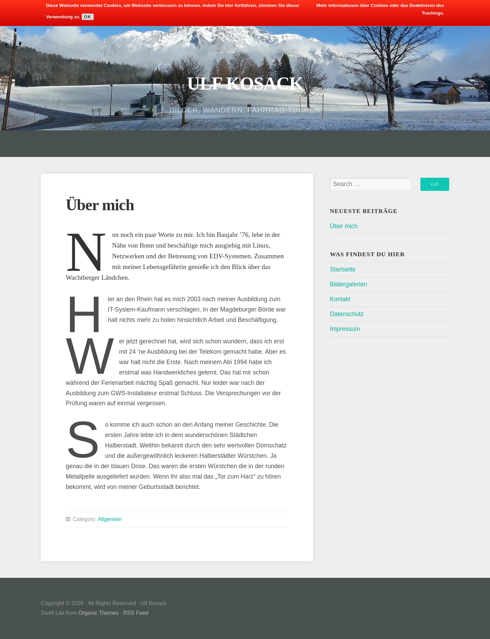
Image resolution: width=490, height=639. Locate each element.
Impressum (345, 328)
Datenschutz (347, 314)
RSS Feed (135, 613)
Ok (88, 16)
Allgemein (110, 519)
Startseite (342, 269)
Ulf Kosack (245, 83)
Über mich (343, 226)
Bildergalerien (348, 284)
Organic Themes (98, 613)
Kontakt (340, 299)
